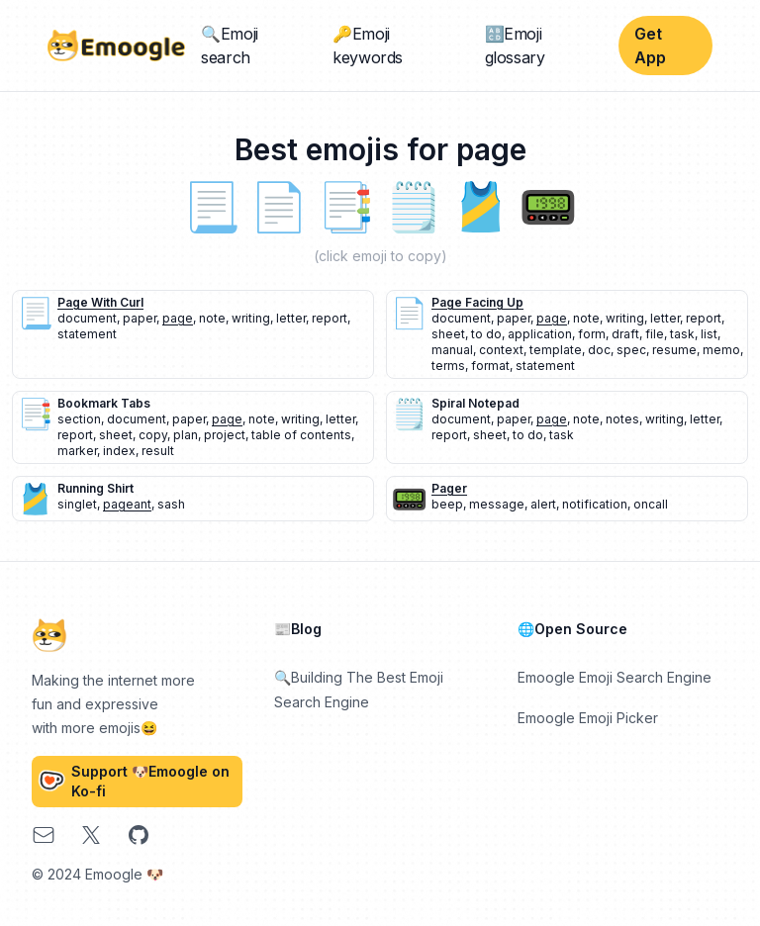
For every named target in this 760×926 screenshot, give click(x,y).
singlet (77, 504)
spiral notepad (475, 403)
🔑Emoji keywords (367, 45)
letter (291, 318)
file (654, 333)
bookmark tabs (103, 403)
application (540, 333)
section (79, 419)
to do (486, 333)
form (592, 333)
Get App (650, 45)
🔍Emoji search (229, 45)
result (158, 450)
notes (622, 419)
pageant (127, 504)
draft (625, 333)
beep (447, 504)
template (555, 349)
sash (171, 504)
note (212, 318)
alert (543, 504)
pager (449, 488)
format (490, 365)
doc (599, 349)
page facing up (477, 302)
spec (631, 349)
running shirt (95, 488)
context (501, 349)
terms (448, 365)
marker (77, 450)
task (682, 333)
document (87, 318)
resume (674, 349)
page (177, 318)
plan (185, 434)
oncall (650, 504)
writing (251, 318)
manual (452, 349)
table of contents (301, 434)
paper (139, 318)
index (119, 450)
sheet (448, 333)
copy (153, 434)
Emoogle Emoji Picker (588, 717)
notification (594, 504)
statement (87, 333)
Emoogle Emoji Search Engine (615, 677)
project (224, 434)
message (496, 504)
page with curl (100, 302)
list (709, 333)
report (329, 318)
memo (721, 349)
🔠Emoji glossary (515, 45)
